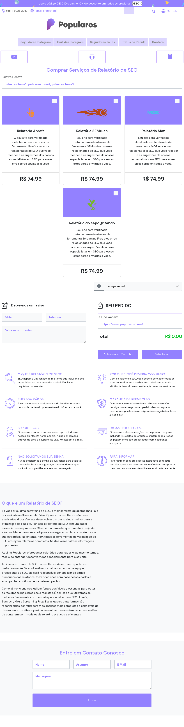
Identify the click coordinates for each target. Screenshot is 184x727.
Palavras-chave (12, 77)
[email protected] (46, 10)
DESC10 (137, 3)
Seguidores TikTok (102, 42)
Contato (158, 42)
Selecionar (162, 354)
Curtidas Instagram (70, 42)
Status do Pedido (134, 42)
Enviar (92, 700)
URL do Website (108, 317)
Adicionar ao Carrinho (118, 354)
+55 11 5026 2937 (16, 10)
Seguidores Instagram (35, 42)
